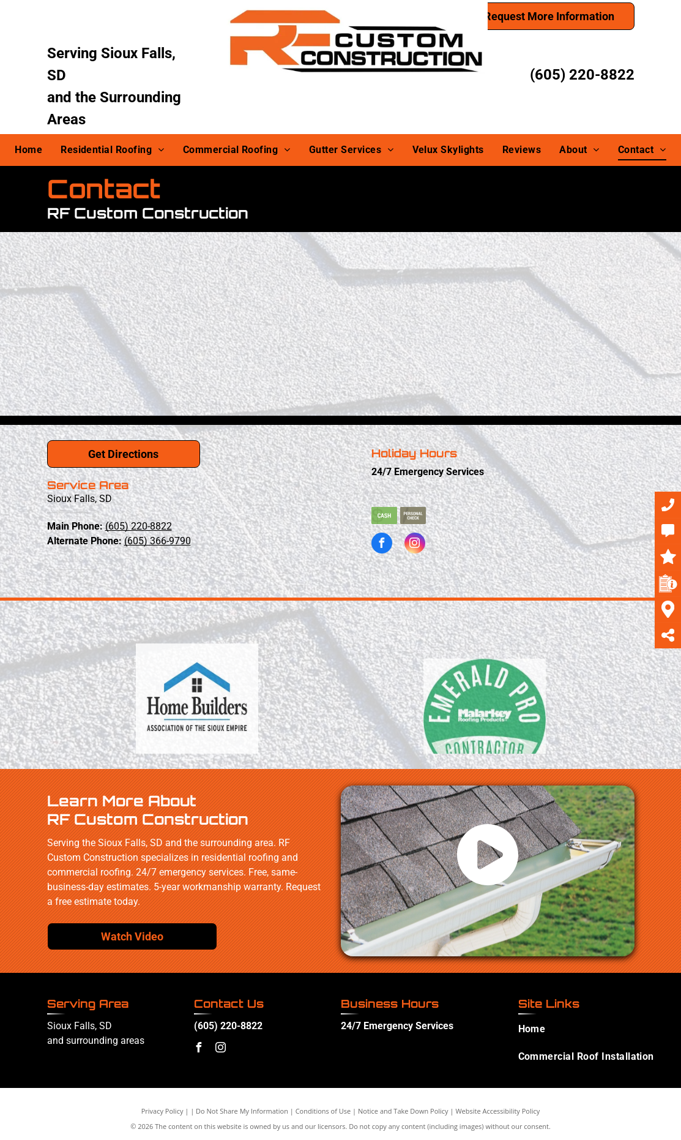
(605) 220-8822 (582, 74)
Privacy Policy (162, 1111)
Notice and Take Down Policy (403, 1111)
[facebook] (381, 545)
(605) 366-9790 (157, 541)
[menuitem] (28, 150)
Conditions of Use (323, 1111)
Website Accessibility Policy (497, 1111)
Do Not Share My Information (242, 1111)
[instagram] (414, 545)
